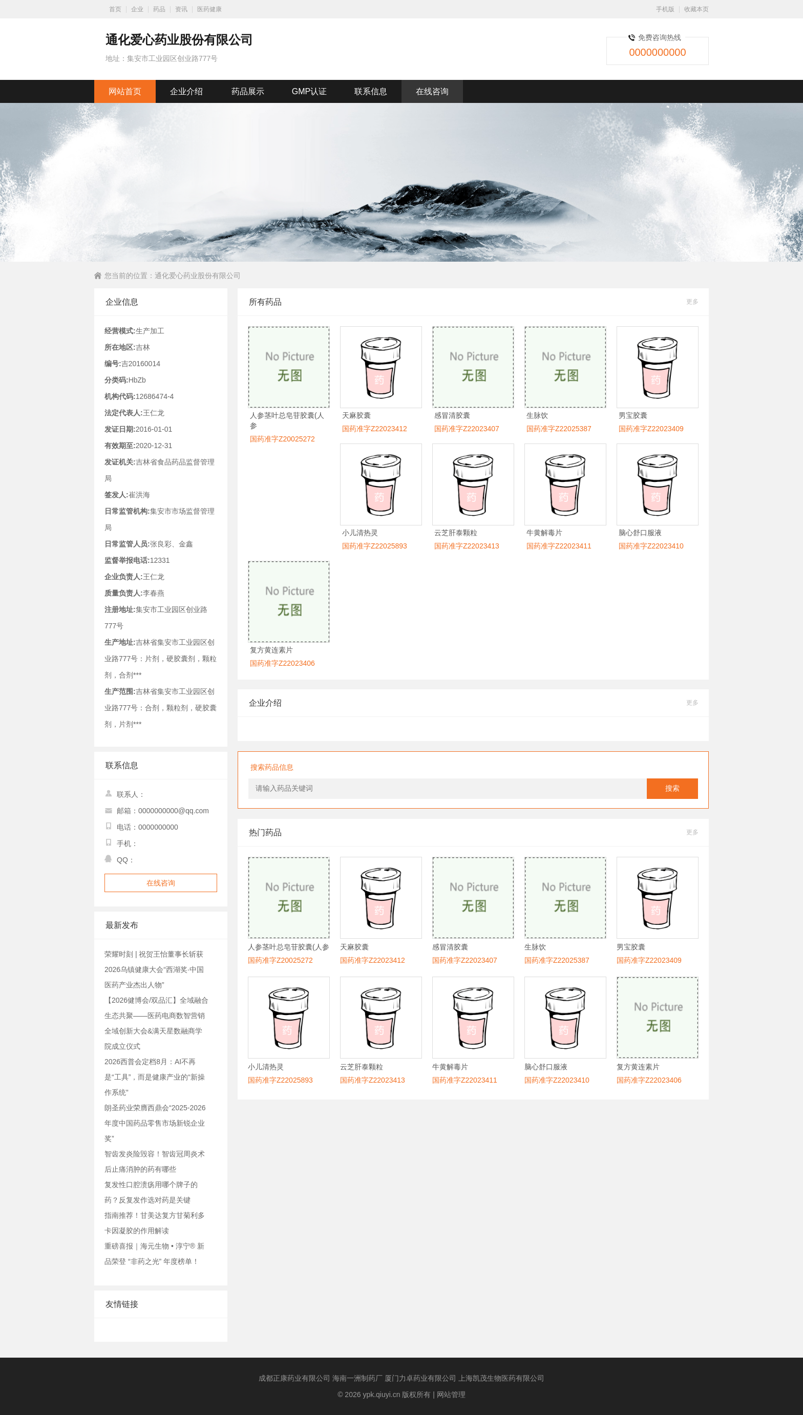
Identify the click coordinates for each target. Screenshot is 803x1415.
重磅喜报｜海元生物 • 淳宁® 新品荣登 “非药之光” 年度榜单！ (154, 1253)
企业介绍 (186, 91)
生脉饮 (537, 415)
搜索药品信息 (271, 767)
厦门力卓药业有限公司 (420, 1378)
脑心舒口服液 (640, 533)
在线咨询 (432, 91)
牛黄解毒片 (544, 533)
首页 (115, 9)
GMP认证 (309, 91)
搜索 (672, 788)
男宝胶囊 (633, 415)
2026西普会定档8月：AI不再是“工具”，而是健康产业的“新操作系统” (154, 1077)
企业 (137, 9)
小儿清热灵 (360, 533)
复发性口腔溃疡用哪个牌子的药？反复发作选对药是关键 (151, 1192)
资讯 (181, 9)
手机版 (665, 9)
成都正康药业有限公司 (294, 1378)
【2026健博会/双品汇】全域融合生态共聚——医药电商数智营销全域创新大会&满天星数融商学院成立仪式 (156, 1023)
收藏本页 (696, 9)
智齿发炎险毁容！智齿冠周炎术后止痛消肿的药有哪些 (154, 1161)
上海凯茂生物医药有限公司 (501, 1378)
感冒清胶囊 (452, 415)
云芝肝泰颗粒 (455, 533)
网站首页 (125, 91)
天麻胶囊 (356, 415)
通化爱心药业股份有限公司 (198, 275)
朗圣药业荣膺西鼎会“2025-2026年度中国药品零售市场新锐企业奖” (155, 1123)
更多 (692, 301)
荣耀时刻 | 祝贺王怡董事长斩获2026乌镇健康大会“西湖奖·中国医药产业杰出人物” (154, 969)
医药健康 (209, 9)
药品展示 (247, 91)
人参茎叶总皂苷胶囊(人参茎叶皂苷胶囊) (288, 947)
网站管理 (451, 1394)
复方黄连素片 (271, 650)
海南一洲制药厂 (357, 1378)
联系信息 (370, 91)
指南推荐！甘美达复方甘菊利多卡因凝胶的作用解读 (154, 1223)
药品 (159, 9)
